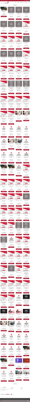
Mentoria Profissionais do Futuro (26, 363)
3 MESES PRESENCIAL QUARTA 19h (19, 170)
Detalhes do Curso (3, 47)
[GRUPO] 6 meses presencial (26, 375)
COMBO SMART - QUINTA (26, 215)
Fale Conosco (21, 2)
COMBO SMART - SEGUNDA (4, 229)
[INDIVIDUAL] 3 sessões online (19, 115)
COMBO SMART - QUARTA (11, 215)
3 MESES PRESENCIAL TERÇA (19, 157)
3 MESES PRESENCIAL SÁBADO (4, 157)
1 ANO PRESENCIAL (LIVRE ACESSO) (3, 376)
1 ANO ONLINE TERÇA (11, 43)
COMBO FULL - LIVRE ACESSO (26, 172)
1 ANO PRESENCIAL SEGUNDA (11, 28)
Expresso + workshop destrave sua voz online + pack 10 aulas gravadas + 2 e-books (26, 300)
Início (15, 2)
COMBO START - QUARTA (26, 186)
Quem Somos (25, 2)
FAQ (28, 2)
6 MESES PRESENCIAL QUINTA (4, 57)
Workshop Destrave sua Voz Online (19, 314)
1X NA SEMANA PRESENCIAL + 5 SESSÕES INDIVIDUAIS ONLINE (4, 89)
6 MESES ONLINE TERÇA (19, 73)
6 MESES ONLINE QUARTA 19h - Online (11, 73)
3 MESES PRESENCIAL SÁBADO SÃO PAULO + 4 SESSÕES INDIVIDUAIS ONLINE (19, 88)
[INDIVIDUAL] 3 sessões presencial (11, 143)
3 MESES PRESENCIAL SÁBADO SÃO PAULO (26, 144)
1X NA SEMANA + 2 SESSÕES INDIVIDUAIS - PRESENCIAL (19, 104)
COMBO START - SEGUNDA (4, 201)
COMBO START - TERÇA (19, 186)
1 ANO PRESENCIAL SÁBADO (18, 13)
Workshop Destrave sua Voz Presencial (11, 314)
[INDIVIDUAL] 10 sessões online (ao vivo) (11, 170)
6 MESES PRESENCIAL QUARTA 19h (26, 43)
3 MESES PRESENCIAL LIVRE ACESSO (11, 376)
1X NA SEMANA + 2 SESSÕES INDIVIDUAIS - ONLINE (11, 119)
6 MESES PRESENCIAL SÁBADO (11, 360)
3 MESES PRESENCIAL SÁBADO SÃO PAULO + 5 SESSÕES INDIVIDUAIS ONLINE (11, 88)
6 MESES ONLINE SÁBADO (26, 58)
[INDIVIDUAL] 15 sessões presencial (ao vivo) (19, 144)
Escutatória (18, 363)
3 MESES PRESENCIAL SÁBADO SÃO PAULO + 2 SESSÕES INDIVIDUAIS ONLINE (26, 88)
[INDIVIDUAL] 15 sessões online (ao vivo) (3, 170)
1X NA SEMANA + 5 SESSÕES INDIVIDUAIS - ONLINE (26, 104)
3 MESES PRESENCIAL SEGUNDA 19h (26, 157)
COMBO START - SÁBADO (4, 186)
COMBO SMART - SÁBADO (26, 244)
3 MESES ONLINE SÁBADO (4, 131)
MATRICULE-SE (3, 16)
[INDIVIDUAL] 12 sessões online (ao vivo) (3, 12)
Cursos (18, 2)
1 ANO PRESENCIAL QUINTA (26, 13)
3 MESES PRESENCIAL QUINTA (11, 157)
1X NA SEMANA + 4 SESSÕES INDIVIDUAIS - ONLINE (4, 119)
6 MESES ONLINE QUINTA (4, 73)
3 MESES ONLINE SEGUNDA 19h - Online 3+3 (4, 145)
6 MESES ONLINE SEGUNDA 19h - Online (26, 73)
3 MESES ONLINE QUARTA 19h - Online (18, 131)
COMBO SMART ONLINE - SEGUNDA (19, 43)
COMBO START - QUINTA (11, 186)
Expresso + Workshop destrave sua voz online (4, 314)
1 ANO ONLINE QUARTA (4, 43)
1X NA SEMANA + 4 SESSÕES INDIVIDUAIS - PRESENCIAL (11, 104)
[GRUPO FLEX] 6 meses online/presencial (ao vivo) (19, 375)
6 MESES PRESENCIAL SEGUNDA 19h (19, 57)
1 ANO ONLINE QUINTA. (26, 28)
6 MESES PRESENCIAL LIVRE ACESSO (11, 13)
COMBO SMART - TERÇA (19, 215)
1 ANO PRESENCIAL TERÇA (3, 28)
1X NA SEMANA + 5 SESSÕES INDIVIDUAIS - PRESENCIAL (4, 104)
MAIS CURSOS (15, 383)
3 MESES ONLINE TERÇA (26, 131)
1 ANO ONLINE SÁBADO (19, 27)
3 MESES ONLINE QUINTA (11, 131)
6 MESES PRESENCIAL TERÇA (11, 57)
